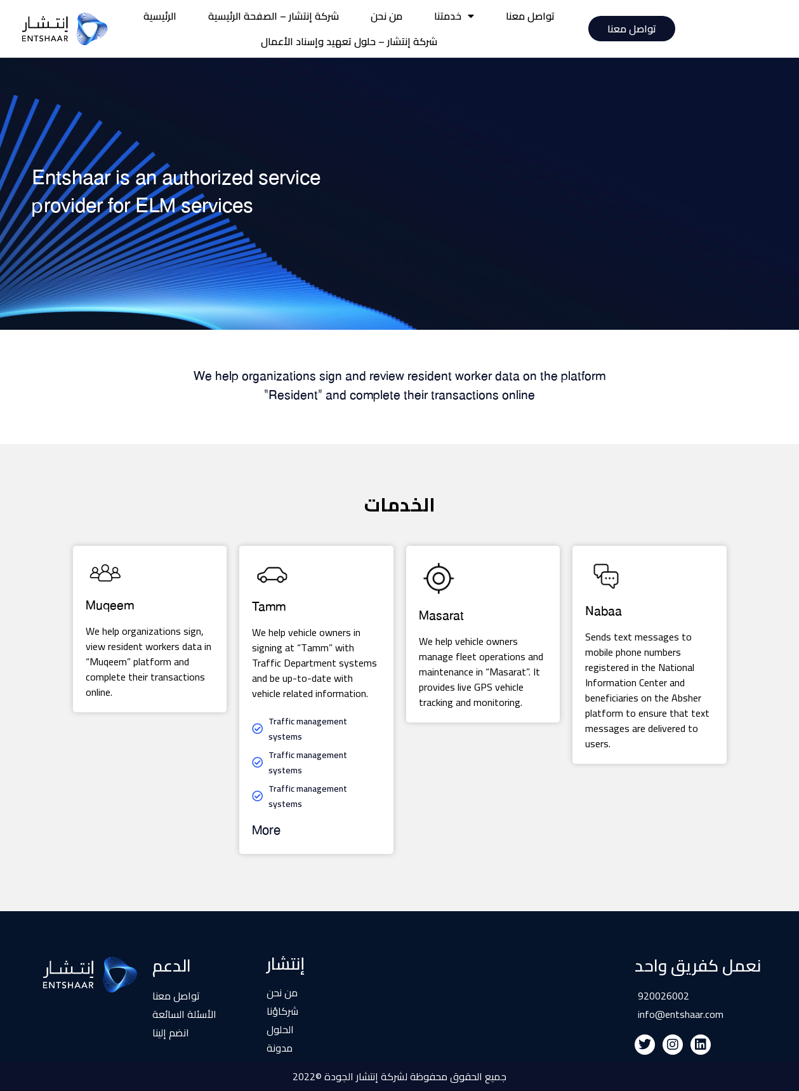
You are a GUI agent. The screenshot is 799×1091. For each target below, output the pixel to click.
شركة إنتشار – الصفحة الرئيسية (273, 15)
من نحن (386, 15)
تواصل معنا (530, 15)
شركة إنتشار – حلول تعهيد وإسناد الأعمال (349, 41)
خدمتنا (454, 15)
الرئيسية (159, 15)
